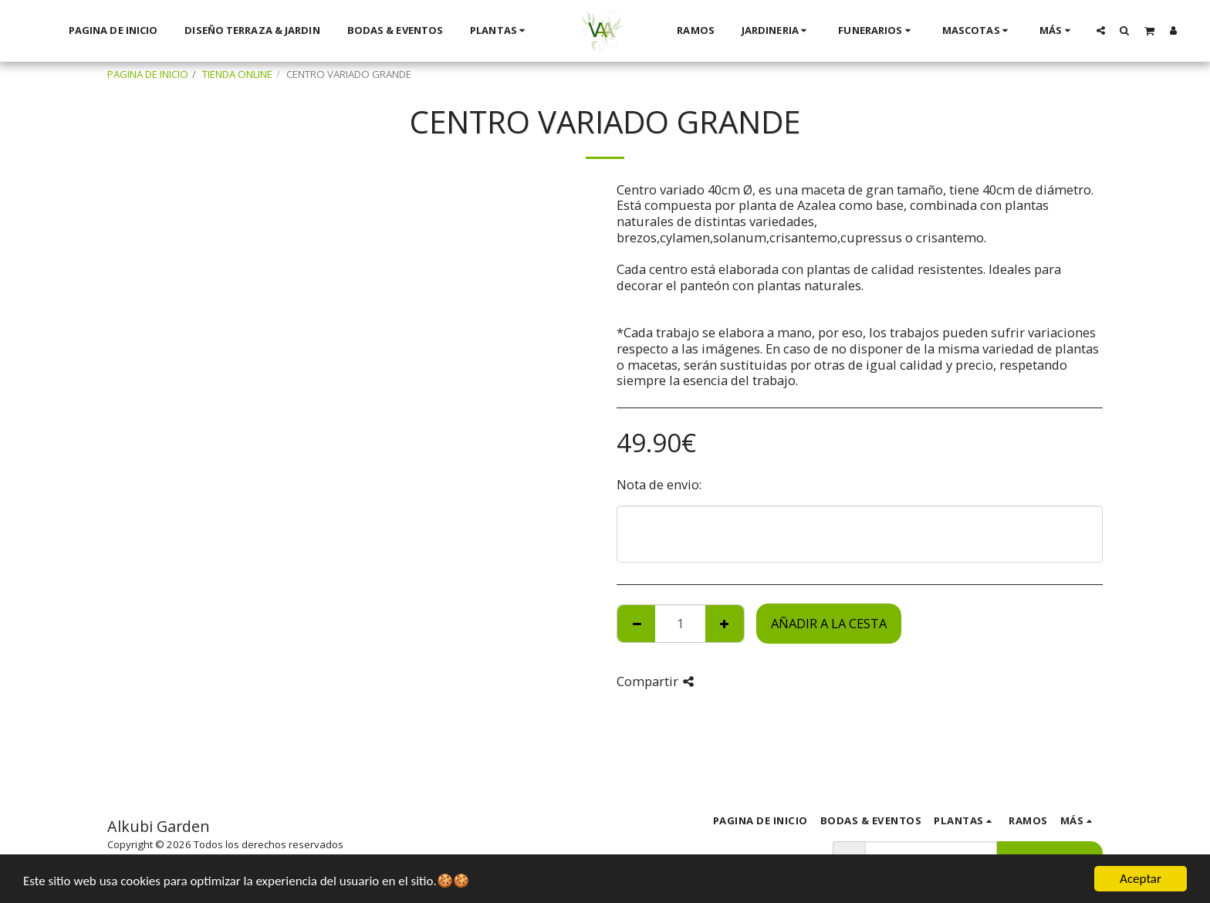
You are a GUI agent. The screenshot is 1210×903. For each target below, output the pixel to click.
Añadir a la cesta (829, 623)
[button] (1100, 30)
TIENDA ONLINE (237, 74)
